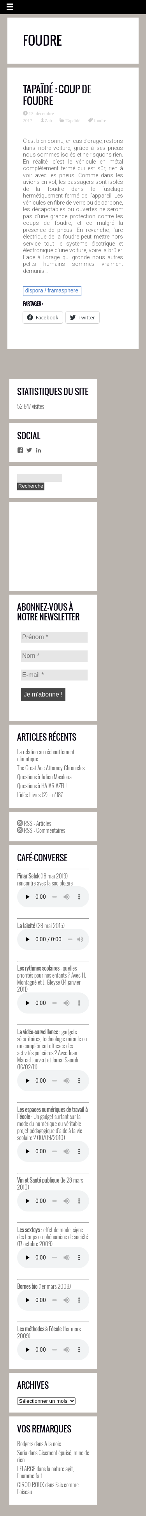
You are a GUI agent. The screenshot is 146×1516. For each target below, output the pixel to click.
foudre (100, 120)
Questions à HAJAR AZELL (42, 785)
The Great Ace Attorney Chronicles (50, 767)
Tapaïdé (72, 120)
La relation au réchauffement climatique (45, 755)
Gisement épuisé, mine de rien (53, 1456)
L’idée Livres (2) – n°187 (40, 794)
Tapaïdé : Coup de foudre (57, 95)
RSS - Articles (34, 823)
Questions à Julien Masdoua (44, 776)
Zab (48, 120)
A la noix (52, 1443)
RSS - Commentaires (41, 830)
